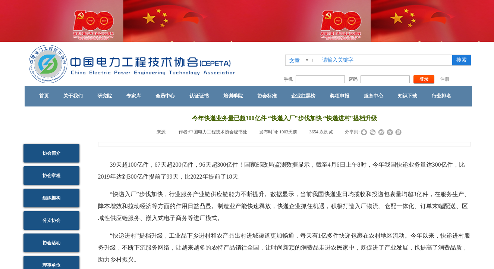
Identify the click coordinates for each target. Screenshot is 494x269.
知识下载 (407, 96)
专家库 (133, 96)
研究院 (104, 96)
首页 (44, 96)
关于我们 (73, 96)
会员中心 (165, 96)
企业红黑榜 (303, 96)
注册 (444, 79)
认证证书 (199, 96)
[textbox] (385, 60)
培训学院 (233, 96)
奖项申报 (339, 96)
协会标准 (267, 96)
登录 (423, 79)
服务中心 (373, 96)
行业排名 (441, 96)
